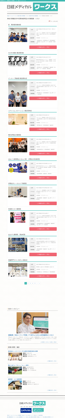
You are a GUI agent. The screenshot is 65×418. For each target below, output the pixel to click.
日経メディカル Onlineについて (27, 415)
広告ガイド (36, 415)
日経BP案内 (40, 415)
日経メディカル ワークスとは (12, 415)
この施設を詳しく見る (43, 47)
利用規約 (19, 415)
